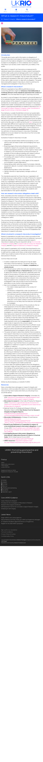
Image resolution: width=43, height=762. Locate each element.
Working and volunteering (9, 488)
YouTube (4, 484)
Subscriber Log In (6, 492)
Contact (4, 480)
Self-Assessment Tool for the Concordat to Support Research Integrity (19, 506)
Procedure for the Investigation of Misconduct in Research (16, 503)
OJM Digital (4, 541)
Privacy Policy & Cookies (8, 534)
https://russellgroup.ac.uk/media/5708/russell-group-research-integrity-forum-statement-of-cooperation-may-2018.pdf (22, 429)
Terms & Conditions (7, 532)
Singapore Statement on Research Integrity (25, 245)
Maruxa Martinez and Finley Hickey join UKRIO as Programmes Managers (20, 519)
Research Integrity (9, 19)
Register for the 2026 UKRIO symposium (12, 523)
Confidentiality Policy (7, 536)
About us (4, 486)
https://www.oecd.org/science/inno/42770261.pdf (18, 439)
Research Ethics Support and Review (11, 504)
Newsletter (4, 490)
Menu (5, 10)
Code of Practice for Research (9, 501)
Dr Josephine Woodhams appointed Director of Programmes (17, 521)
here (30, 122)
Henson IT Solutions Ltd (20, 542)
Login (16, 10)
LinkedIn (4, 482)
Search (27, 10)
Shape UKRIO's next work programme (11, 517)
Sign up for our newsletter (9, 530)
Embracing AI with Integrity (8, 508)
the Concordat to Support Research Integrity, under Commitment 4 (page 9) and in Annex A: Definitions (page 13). (21, 108)
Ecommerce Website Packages (18, 539)
